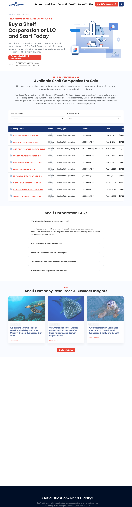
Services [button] (38, 4)
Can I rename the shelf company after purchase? (54, 262)
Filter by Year (73, 114)
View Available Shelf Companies (20, 57)
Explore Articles (66, 350)
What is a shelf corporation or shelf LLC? (50, 221)
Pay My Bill (62, 4)
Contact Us (82, 4)
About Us (72, 4)
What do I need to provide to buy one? (49, 271)
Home (10, 14)
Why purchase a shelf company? (46, 244)
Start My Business (106, 4)
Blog (91, 4)
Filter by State (17, 114)
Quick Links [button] (50, 4)
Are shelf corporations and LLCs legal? (49, 253)
